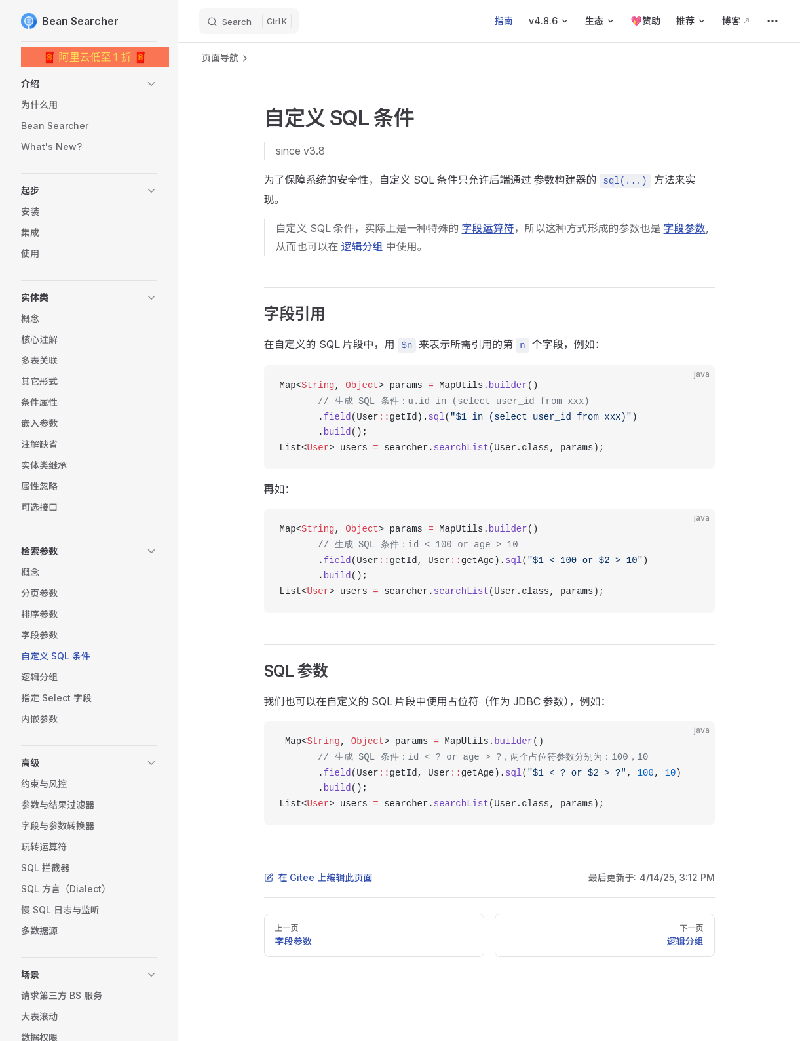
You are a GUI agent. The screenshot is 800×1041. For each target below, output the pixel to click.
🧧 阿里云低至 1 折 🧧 (95, 57)
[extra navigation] (772, 21)
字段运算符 (488, 228)
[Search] (249, 21)
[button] (89, 83)
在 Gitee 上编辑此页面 (318, 877)
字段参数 (685, 228)
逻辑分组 (362, 246)
